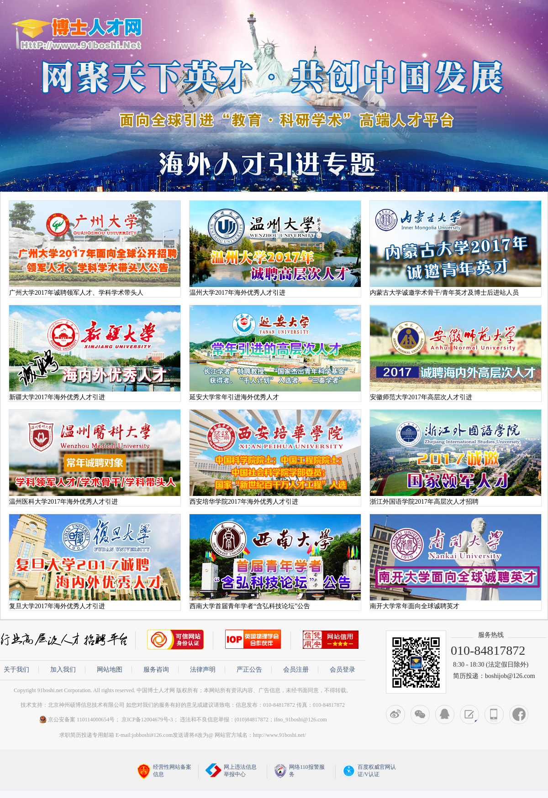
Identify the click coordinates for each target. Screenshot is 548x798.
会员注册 (296, 669)
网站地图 (109, 669)
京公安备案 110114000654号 (76, 719)
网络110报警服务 (299, 770)
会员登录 (342, 669)
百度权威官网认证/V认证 (369, 770)
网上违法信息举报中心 (231, 770)
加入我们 (63, 669)
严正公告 (249, 669)
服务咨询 (156, 669)
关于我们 (16, 669)
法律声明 (203, 669)
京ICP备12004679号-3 (147, 719)
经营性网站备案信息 (164, 771)
